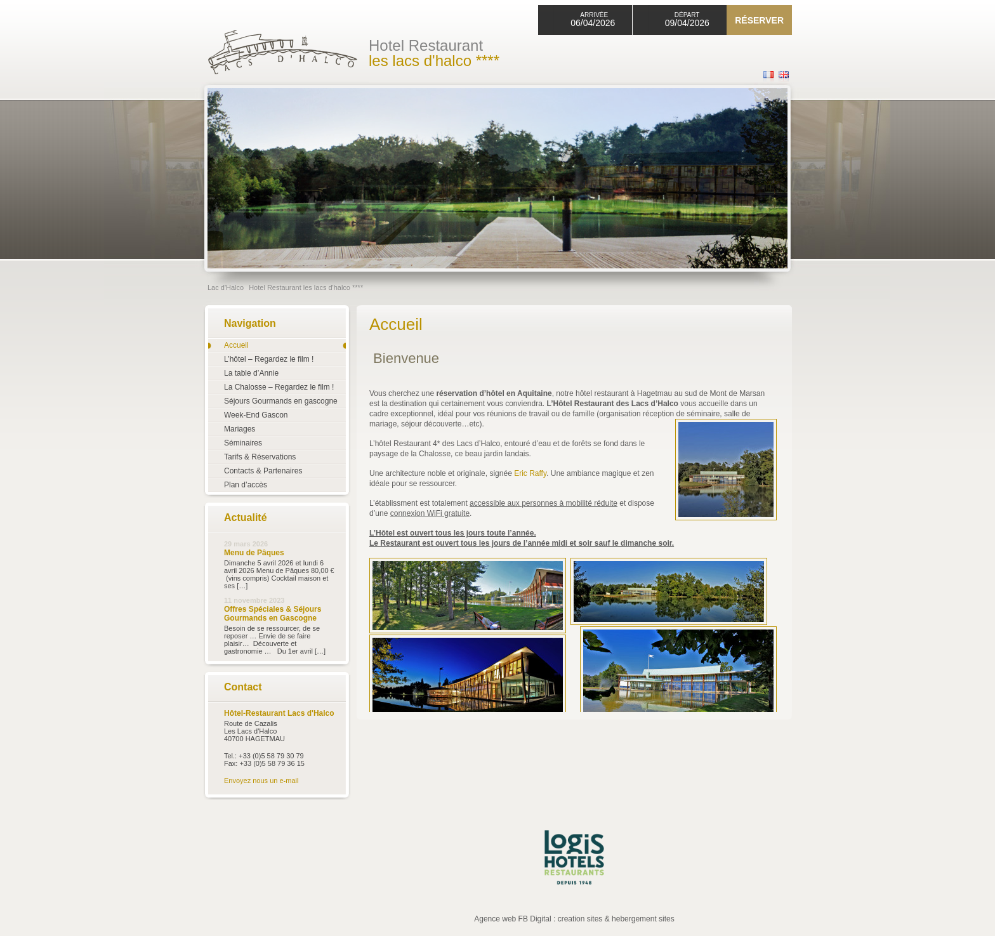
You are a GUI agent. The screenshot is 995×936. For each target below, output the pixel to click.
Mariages (239, 429)
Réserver (759, 20)
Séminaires (243, 442)
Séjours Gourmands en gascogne (281, 401)
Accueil (236, 345)
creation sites (580, 918)
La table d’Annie (251, 373)
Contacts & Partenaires (263, 470)
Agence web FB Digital (512, 918)
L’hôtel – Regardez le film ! (268, 359)
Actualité (245, 517)
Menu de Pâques (254, 552)
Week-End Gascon (256, 415)
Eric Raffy (530, 473)
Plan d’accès (245, 484)
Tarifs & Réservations (260, 456)
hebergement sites (643, 918)
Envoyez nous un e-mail (261, 780)
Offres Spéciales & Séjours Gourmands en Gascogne (272, 614)
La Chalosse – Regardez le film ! (279, 387)
